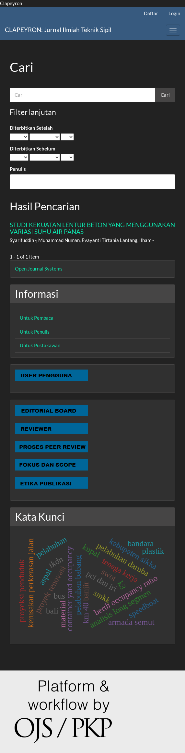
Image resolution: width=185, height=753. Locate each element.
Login (174, 13)
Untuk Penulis (35, 332)
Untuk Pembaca (36, 318)
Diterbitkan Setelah (31, 128)
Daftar (151, 13)
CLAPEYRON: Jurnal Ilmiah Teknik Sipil (58, 29)
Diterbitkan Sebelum (32, 148)
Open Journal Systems (39, 268)
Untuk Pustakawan (40, 345)
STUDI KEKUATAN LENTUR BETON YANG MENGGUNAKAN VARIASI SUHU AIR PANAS (92, 228)
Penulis (18, 169)
